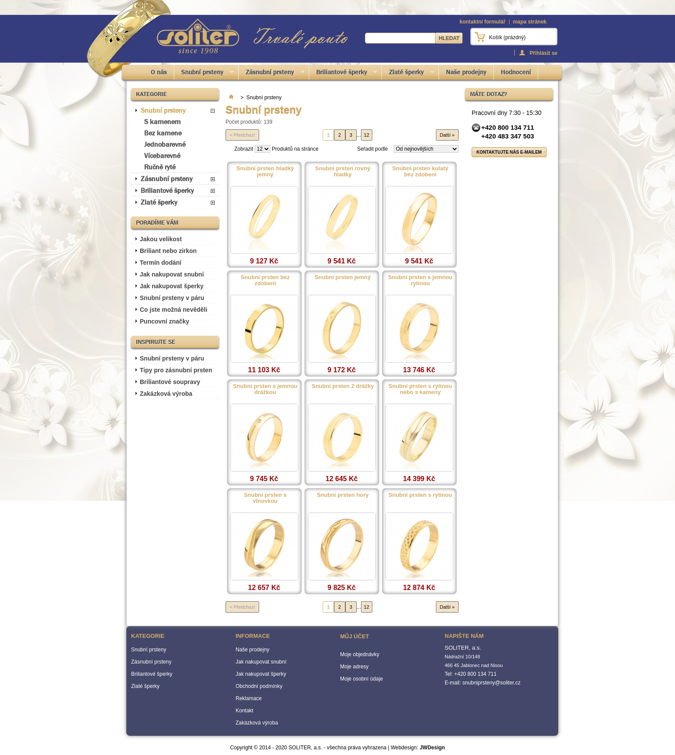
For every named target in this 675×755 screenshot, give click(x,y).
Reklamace (249, 698)
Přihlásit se (543, 53)
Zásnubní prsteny (271, 74)
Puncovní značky (164, 321)
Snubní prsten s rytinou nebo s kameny (420, 389)
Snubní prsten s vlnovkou (265, 498)
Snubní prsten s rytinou (420, 495)
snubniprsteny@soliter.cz (491, 683)
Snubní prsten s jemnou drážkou (265, 389)
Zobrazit (243, 149)
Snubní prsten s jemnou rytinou (420, 280)
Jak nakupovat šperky (171, 286)
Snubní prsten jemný (343, 277)
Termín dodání (160, 262)
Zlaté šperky (408, 74)
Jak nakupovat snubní (172, 274)
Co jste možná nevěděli (173, 309)
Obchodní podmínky (259, 686)
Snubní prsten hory (342, 495)
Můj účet (354, 636)
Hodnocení (516, 72)
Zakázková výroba (166, 393)
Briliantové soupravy (170, 381)
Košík (507, 37)
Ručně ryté (160, 167)
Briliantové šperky (343, 74)
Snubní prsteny (204, 74)
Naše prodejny (466, 72)
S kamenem (162, 121)
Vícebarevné (162, 155)
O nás (159, 72)
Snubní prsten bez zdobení (265, 280)
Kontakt (244, 711)
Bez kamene (163, 133)
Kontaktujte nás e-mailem (509, 152)
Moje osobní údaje (361, 679)
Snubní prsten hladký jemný (265, 171)
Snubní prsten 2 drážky (342, 386)
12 (366, 135)
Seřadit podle (372, 149)
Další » (447, 135)
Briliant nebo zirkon (168, 250)
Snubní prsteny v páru (172, 297)
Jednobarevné (165, 144)
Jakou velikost (161, 239)
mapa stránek (530, 22)
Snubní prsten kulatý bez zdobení (420, 171)
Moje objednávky (359, 654)
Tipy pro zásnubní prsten (176, 370)
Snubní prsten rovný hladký (342, 171)
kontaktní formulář (482, 22)
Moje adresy (354, 667)
